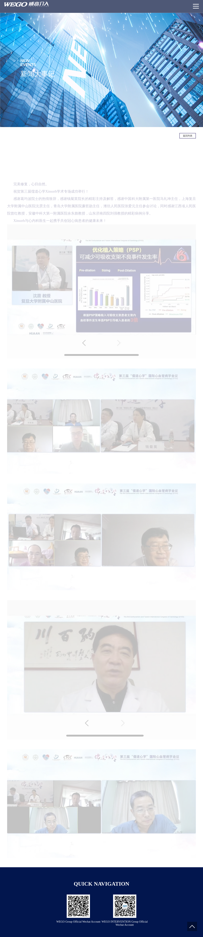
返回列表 (187, 135)
